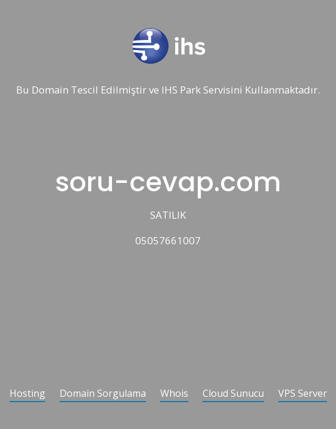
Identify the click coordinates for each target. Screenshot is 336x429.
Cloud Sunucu (233, 394)
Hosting (27, 394)
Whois (174, 394)
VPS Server (302, 394)
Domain (50, 90)
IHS (169, 90)
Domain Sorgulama (103, 394)
